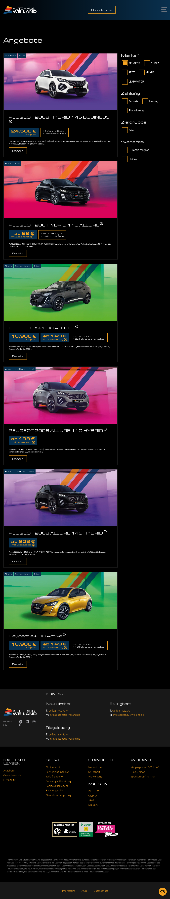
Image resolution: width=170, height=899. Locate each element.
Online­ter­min (53, 767)
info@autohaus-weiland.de (64, 714)
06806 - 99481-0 (58, 734)
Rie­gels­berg (95, 776)
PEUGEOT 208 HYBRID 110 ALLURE (54, 224)
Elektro (129, 159)
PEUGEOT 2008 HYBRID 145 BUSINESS (59, 117)
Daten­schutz (100, 890)
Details (17, 150)
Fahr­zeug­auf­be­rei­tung (58, 781)
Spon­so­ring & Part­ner (143, 776)
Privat (128, 130)
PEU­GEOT (94, 791)
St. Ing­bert (94, 771)
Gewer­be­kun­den (12, 775)
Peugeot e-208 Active (35, 635)
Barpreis (130, 101)
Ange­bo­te (8, 770)
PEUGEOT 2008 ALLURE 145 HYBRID (56, 533)
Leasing (150, 101)
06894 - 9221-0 (121, 710)
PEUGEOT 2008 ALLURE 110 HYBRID (56, 430)
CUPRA (151, 63)
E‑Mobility (9, 779)
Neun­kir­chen (95, 767)
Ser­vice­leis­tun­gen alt (57, 771)
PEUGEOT (131, 63)
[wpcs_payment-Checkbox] (125, 101)
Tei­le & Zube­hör (55, 776)
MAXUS (146, 72)
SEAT (128, 72)
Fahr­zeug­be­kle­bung (57, 785)
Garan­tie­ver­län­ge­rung (58, 795)
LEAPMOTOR (133, 82)
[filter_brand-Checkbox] (125, 63)
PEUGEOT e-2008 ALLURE (42, 327)
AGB (84, 890)
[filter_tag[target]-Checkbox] (125, 130)
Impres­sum (68, 890)
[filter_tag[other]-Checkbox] (125, 150)
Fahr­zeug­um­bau (55, 790)
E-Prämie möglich (135, 150)
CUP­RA (92, 795)
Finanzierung (133, 110)
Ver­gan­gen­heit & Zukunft (145, 767)
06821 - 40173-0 (58, 710)
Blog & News (138, 771)
